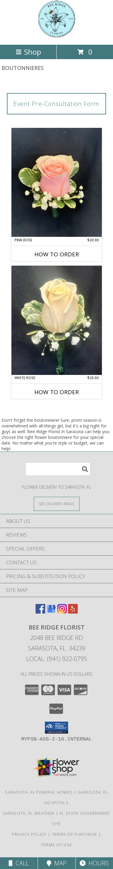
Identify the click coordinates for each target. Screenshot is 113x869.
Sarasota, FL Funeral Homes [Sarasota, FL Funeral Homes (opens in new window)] (39, 792)
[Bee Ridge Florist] (56, 36)
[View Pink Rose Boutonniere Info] (56, 182)
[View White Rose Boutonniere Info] (56, 320)
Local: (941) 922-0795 (56, 659)
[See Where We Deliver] (57, 503)
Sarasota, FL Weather (29, 813)
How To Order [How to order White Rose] (56, 392)
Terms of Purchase (74, 834)
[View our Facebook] (40, 611)
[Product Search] (57, 469)
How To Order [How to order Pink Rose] (56, 254)
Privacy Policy (29, 834)
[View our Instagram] (62, 611)
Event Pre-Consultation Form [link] (56, 104)
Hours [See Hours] (94, 863)
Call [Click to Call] (19, 863)
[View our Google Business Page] (51, 611)
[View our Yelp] (73, 611)
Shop (28, 52)
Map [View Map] (57, 863)
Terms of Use (56, 844)
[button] (56, 728)
